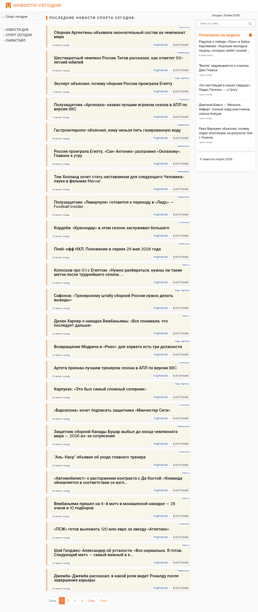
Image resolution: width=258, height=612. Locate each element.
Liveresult (184, 99)
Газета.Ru (184, 451)
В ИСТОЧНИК (180, 45)
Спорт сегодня (14, 17)
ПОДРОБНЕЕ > (161, 45)
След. (91, 601)
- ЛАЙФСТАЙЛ (14, 40)
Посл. (104, 601)
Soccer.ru (184, 27)
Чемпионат (183, 52)
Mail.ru (186, 265)
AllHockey (184, 243)
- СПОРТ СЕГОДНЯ (17, 35)
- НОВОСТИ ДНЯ (15, 30)
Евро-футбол (182, 78)
